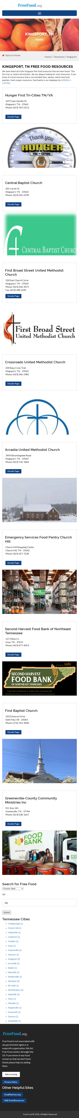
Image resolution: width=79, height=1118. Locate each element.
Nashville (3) (14, 994)
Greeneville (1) (15, 950)
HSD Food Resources (14, 1100)
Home (48, 56)
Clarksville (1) (14, 932)
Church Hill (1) (14, 928)
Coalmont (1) (14, 937)
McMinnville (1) (15, 977)
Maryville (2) (13, 972)
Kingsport (72, 56)
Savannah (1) (14, 1012)
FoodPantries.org (12, 1094)
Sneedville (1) (14, 1021)
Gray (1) (12, 946)
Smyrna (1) (13, 1016)
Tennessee (59, 56)
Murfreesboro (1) (15, 990)
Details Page (13, 117)
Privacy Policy (10, 1082)
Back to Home (11, 55)
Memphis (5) (14, 981)
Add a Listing (11, 1074)
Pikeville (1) (13, 1003)
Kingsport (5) (14, 959)
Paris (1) (12, 999)
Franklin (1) (13, 941)
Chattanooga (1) (15, 924)
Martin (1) (12, 968)
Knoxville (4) (13, 963)
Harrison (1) (13, 954)
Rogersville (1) (14, 1008)
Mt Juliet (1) (13, 985)
